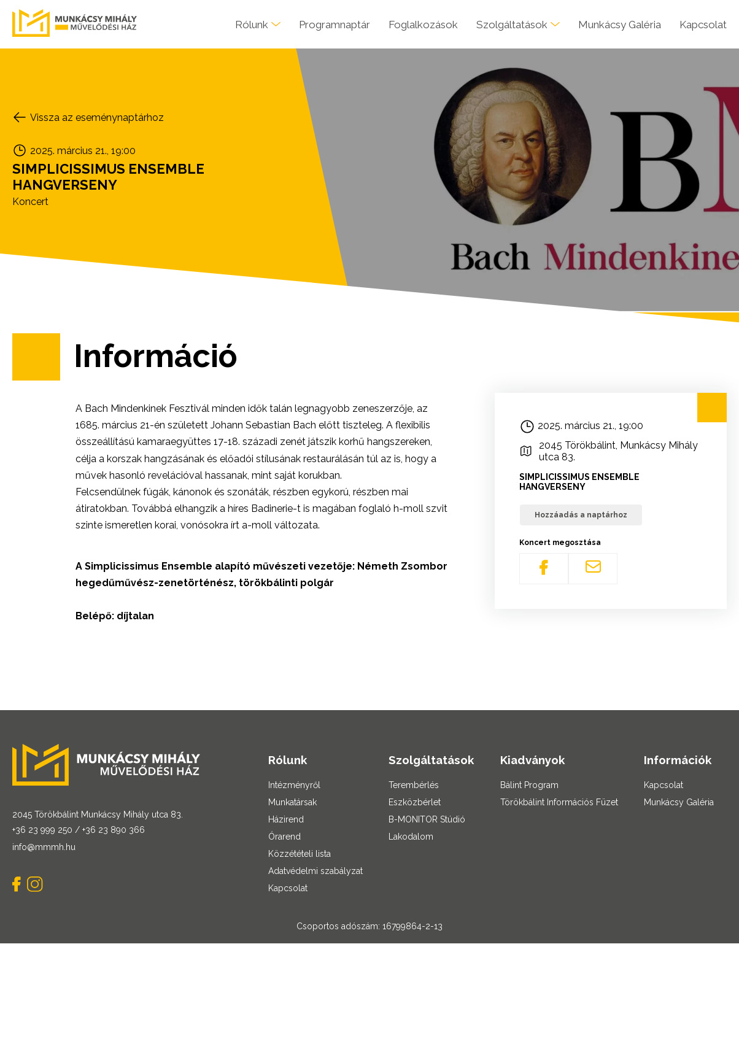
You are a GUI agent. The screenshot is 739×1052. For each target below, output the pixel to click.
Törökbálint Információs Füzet (559, 802)
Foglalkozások (423, 24)
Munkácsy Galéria (619, 24)
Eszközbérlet (415, 802)
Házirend (286, 819)
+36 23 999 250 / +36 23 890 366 (78, 830)
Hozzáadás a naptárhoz (581, 515)
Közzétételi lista (299, 854)
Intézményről (294, 785)
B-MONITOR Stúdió (427, 819)
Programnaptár (334, 24)
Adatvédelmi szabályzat (315, 871)
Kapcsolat (703, 24)
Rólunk (251, 24)
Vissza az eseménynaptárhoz (97, 117)
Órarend (284, 836)
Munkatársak (292, 802)
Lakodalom (411, 836)
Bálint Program (529, 785)
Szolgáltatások (511, 24)
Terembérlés (414, 785)
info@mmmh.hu (43, 847)
